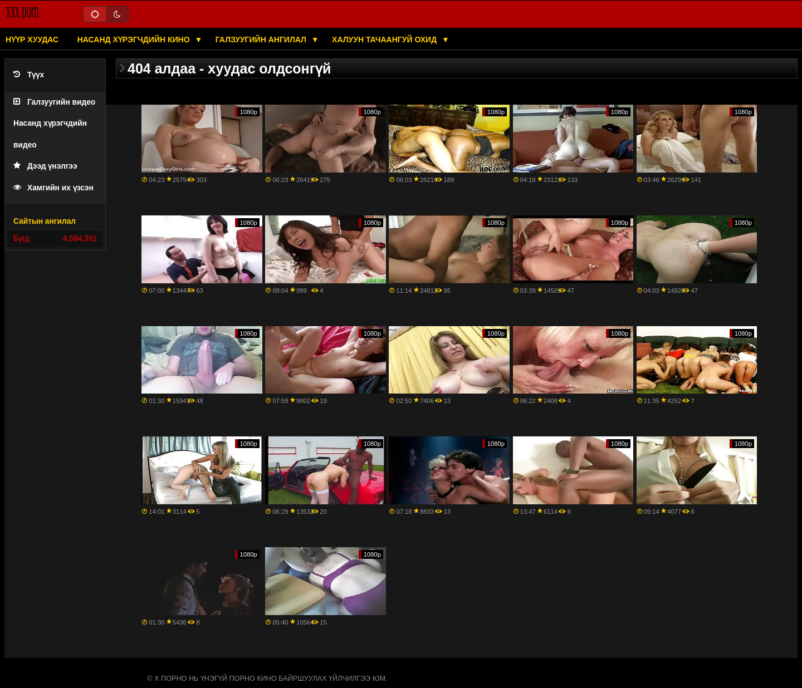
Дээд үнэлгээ (45, 166)
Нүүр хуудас (32, 39)
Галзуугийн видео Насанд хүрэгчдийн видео (54, 123)
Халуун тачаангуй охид (385, 39)
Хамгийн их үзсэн (53, 188)
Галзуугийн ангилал (262, 39)
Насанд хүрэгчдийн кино (134, 39)
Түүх (28, 75)
